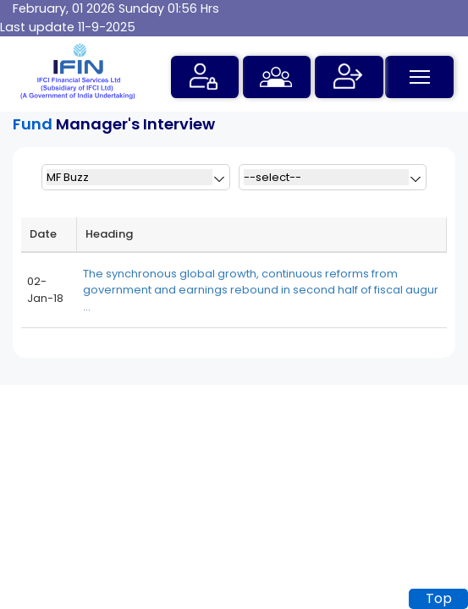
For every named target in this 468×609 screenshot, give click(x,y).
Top (439, 598)
